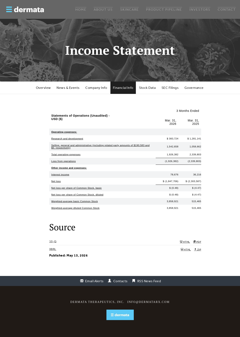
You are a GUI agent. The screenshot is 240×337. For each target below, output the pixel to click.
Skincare (129, 9)
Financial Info (123, 88)
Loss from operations (63, 161)
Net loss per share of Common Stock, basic (76, 188)
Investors (199, 9)
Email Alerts (94, 281)
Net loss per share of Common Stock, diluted (77, 194)
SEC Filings (170, 88)
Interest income (60, 174)
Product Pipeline (164, 9)
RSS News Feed (149, 281)
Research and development (67, 138)
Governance (194, 88)
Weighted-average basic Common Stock (74, 201)
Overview (43, 88)
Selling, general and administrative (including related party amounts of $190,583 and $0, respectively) (100, 146)
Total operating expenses (66, 154)
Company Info (96, 88)
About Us (103, 9)
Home (80, 9)
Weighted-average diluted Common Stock (75, 208)
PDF (197, 241)
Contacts (120, 281)
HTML (185, 241)
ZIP (197, 249)
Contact (227, 9)
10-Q (53, 241)
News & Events (68, 88)
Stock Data (147, 88)
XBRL (52, 249)
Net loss (56, 181)
